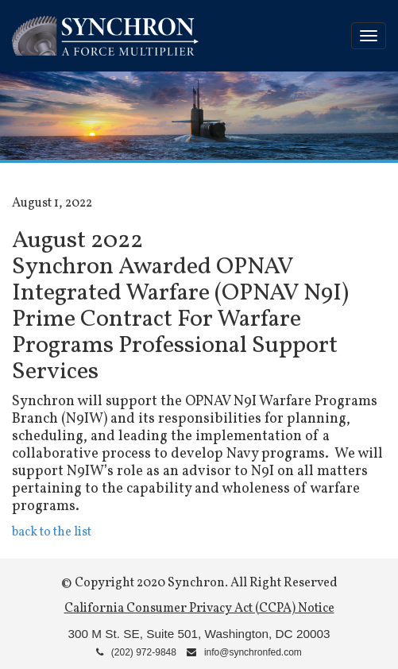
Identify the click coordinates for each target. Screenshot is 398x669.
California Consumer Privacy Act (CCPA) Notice (199, 608)
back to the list (51, 532)
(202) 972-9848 (136, 652)
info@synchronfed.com (244, 652)
